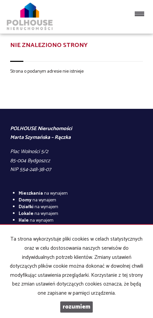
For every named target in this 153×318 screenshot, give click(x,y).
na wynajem (43, 193)
